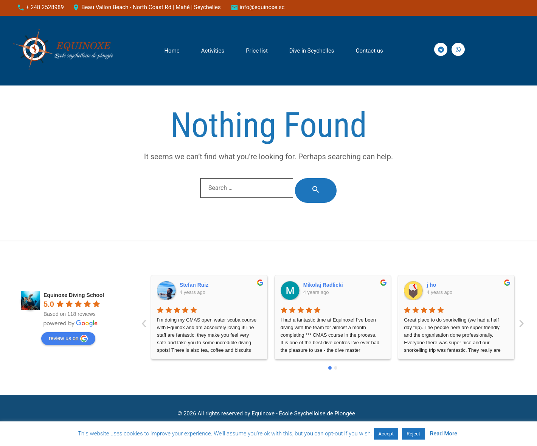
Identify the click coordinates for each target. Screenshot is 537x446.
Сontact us (369, 51)
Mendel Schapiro (448, 285)
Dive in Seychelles (311, 51)
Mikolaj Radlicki (200, 285)
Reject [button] (413, 434)
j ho (308, 285)
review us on (68, 338)
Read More (444, 433)
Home (171, 51)
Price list (257, 51)
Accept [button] (386, 434)
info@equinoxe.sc (262, 7)
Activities (212, 51)
